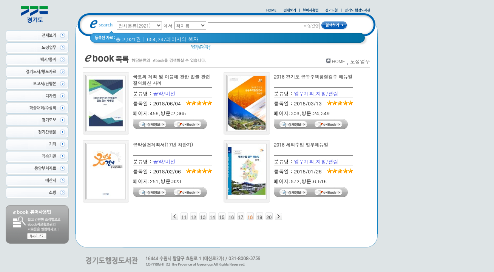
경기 (220, 49)
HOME (338, 61)
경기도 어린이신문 (252, 49)
